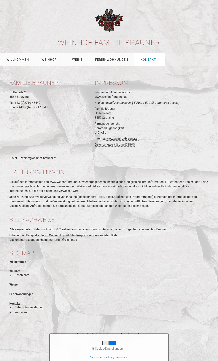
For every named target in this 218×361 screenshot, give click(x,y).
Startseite (77, 334)
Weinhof (49, 59)
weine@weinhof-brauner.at (38, 158)
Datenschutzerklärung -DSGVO (115, 144)
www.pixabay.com (102, 229)
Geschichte (22, 275)
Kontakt (148, 59)
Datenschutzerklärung (29, 307)
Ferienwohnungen (111, 59)
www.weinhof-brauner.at (122, 138)
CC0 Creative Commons (68, 229)
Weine (77, 59)
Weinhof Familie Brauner (109, 42)
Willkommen (18, 59)
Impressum (22, 312)
